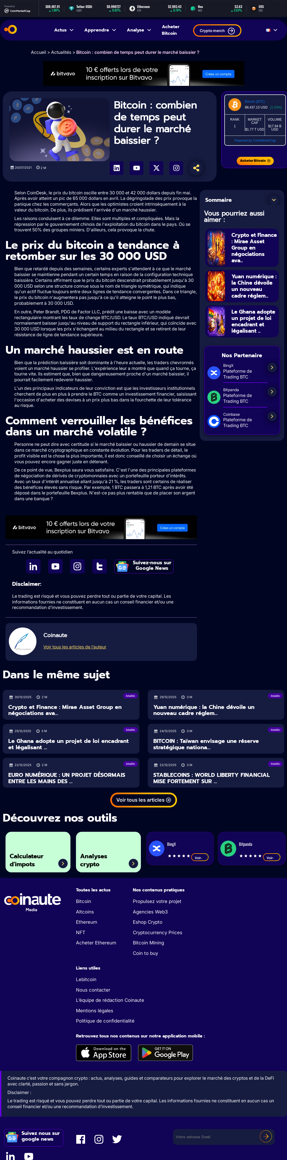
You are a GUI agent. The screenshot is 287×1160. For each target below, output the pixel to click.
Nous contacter (93, 990)
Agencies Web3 (150, 912)
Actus (64, 30)
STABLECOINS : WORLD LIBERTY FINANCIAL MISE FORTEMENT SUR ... (211, 778)
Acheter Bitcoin (171, 30)
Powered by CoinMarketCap (255, 140)
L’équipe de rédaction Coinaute (110, 1000)
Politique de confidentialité (105, 1021)
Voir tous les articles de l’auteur (74, 647)
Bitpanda (245, 844)
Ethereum (86, 922)
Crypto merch (217, 31)
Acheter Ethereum (96, 943)
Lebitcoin (86, 979)
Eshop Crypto (147, 922)
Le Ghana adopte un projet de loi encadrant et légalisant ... (248, 329)
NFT (80, 932)
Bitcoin (83, 901)
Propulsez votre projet (157, 901)
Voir (200, 858)
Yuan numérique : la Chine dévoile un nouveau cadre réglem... (253, 288)
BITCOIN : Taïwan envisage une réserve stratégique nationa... (206, 744)
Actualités (61, 52)
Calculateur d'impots (29, 859)
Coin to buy (145, 953)
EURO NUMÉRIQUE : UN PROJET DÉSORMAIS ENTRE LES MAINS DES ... (66, 778)
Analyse (139, 30)
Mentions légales (94, 1010)
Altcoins (85, 912)
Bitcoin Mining (148, 943)
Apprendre (100, 30)
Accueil (38, 52)
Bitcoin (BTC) (255, 102)
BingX (171, 844)
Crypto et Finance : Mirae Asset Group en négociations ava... (252, 247)
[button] (274, 200)
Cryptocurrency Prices (157, 932)
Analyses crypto (96, 859)
